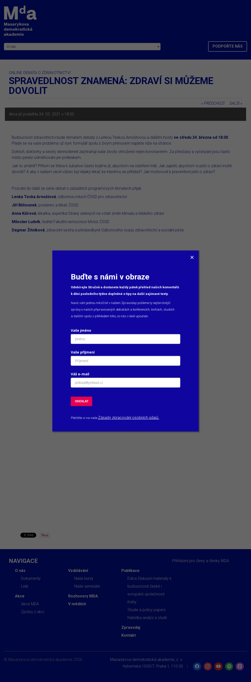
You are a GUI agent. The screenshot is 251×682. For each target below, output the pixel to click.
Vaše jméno (81, 330)
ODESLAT (81, 401)
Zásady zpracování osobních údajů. (128, 417)
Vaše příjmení (83, 352)
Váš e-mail (80, 374)
